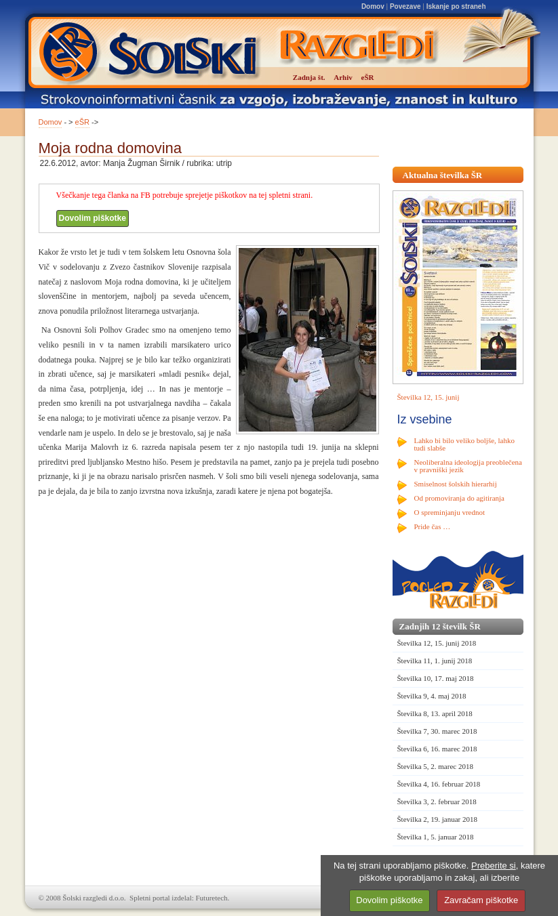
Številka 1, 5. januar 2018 (435, 837)
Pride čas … (432, 526)
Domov (372, 6)
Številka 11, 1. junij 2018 (435, 661)
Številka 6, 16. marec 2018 (437, 749)
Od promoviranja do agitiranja (459, 498)
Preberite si (493, 865)
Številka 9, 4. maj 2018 (431, 696)
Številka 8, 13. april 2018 (435, 713)
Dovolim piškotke (92, 218)
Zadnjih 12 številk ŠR (440, 626)
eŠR (82, 122)
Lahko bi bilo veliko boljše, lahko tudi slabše (464, 444)
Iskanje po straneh (456, 6)
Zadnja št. (309, 77)
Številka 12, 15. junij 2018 (437, 643)
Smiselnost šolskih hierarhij (455, 484)
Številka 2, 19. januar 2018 (437, 819)
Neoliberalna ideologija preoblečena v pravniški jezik (468, 466)
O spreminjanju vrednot (449, 512)
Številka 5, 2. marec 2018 (435, 766)
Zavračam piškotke (481, 900)
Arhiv (343, 77)
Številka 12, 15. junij (428, 397)
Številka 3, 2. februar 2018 (437, 801)
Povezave (405, 6)
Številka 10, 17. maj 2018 (435, 678)
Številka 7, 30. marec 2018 (437, 731)
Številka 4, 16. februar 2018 (439, 784)
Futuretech (212, 898)
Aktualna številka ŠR (443, 175)
